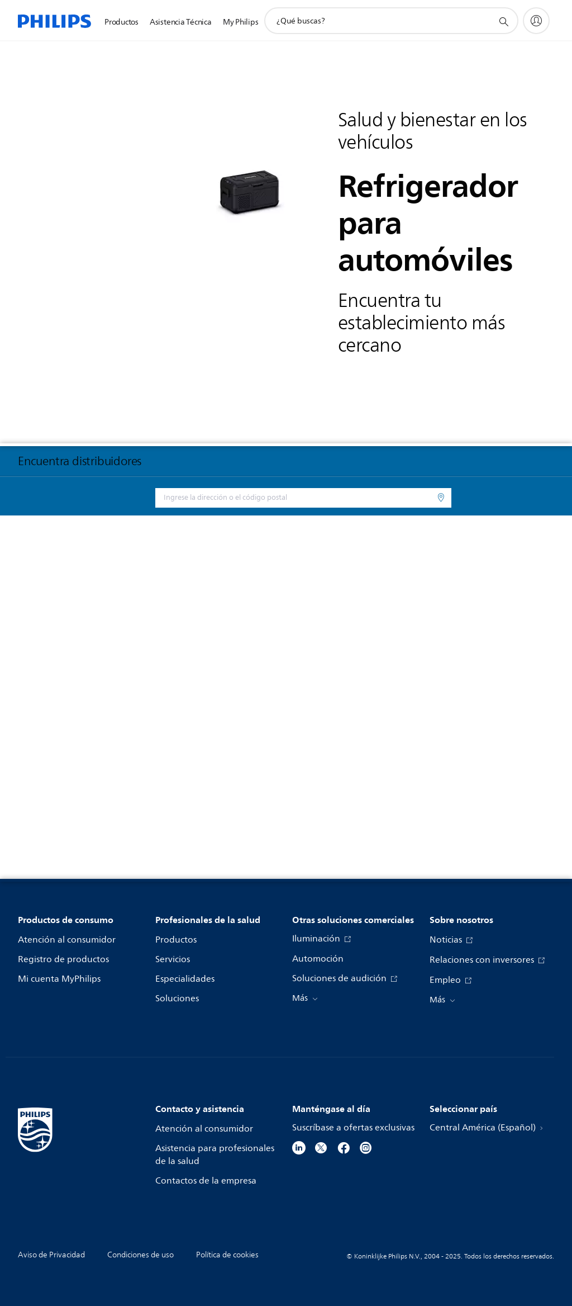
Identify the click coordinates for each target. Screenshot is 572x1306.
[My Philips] (536, 20)
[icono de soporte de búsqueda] (503, 21)
